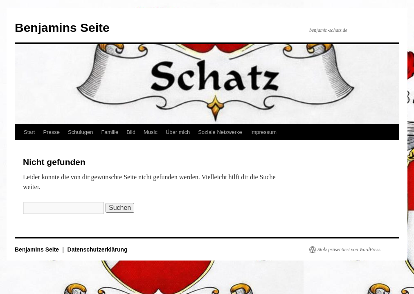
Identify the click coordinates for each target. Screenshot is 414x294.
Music (151, 132)
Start (29, 132)
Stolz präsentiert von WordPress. (349, 249)
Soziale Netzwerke (220, 132)
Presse (51, 132)
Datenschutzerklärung (98, 249)
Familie (109, 132)
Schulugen (80, 132)
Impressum (263, 132)
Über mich (178, 132)
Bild (130, 132)
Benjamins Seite (62, 27)
